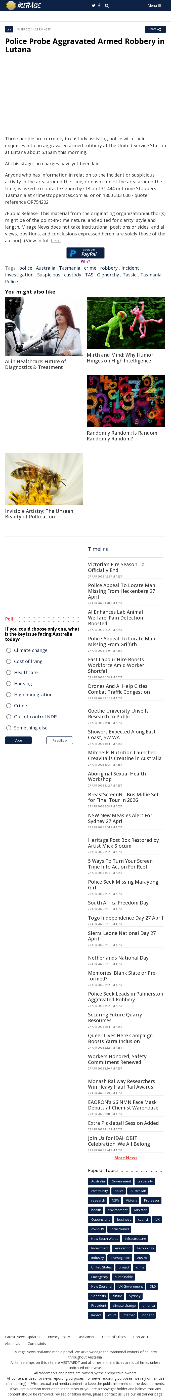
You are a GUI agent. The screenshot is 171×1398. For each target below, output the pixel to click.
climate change (124, 1305)
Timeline (98, 549)
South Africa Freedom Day (118, 902)
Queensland (100, 1219)
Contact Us (142, 1336)
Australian (138, 1190)
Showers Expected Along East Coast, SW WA (122, 734)
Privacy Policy (59, 1336)
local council (120, 1229)
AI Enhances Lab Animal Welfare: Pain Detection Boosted (115, 618)
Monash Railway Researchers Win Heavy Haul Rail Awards (121, 1084)
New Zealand (101, 1286)
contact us (113, 1394)
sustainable (124, 1276)
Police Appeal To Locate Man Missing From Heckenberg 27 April (121, 591)
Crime (20, 706)
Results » (59, 740)
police (25, 268)
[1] (28, 1382)
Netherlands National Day (118, 958)
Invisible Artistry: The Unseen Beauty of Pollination (39, 514)
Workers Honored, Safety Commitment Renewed (117, 1059)
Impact (96, 1315)
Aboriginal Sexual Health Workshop (117, 776)
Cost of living (28, 661)
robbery (109, 268)
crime (90, 268)
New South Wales (104, 1238)
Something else (31, 728)
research (98, 1200)
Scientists (98, 1296)
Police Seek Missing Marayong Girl (123, 885)
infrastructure (135, 1238)
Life (9, 29)
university (145, 1181)
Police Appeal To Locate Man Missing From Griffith (121, 641)
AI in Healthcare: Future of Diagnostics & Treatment (35, 364)
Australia (45, 268)
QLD (153, 1286)
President (98, 1305)
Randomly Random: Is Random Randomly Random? (122, 436)
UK (157, 1219)
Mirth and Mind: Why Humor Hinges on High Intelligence (120, 358)
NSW (115, 1200)
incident (130, 268)
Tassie (130, 275)
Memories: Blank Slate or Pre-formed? (122, 976)
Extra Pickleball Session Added (123, 1123)
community (99, 1190)
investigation (19, 275)
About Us (12, 1343)
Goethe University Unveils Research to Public (118, 714)
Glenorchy (108, 275)
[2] (32, 1382)
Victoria (131, 1200)
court (112, 1315)
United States (101, 1267)
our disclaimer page (146, 1394)
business (124, 1219)
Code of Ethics (114, 1336)
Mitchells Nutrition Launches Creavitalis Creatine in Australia (125, 755)
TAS (89, 275)
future (117, 1296)
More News (125, 1158)
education (123, 1248)
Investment (99, 1248)
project (124, 1267)
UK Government (130, 1286)
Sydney (135, 1296)
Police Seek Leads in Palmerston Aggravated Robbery (125, 997)
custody (72, 275)
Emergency (99, 1276)
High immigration (33, 694)
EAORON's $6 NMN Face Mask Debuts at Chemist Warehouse (123, 1105)
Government (121, 1181)
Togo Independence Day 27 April (125, 918)
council (143, 1219)
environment (117, 1210)
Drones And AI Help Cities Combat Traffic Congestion (119, 689)
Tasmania (69, 268)
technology (145, 1248)
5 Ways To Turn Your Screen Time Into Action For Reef (120, 864)
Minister (140, 1210)
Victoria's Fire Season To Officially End (116, 567)
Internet (129, 1315)
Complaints (37, 1343)
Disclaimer (86, 1336)
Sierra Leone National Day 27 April (122, 936)
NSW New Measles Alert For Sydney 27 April (120, 818)
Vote (18, 740)
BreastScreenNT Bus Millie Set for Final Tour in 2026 (123, 797)
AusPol (142, 1257)
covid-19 (97, 1229)
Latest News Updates (22, 1336)
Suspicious (48, 275)
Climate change (31, 650)
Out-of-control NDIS (36, 717)
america (149, 1305)
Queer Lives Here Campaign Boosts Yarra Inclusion (120, 1038)
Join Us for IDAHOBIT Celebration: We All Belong (119, 1141)
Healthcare (26, 672)
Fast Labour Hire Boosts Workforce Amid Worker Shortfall (116, 665)
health (96, 1210)
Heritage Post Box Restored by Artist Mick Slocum (123, 843)
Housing (23, 683)
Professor (151, 1200)
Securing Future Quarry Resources (115, 1017)
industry (97, 1257)
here (56, 240)
